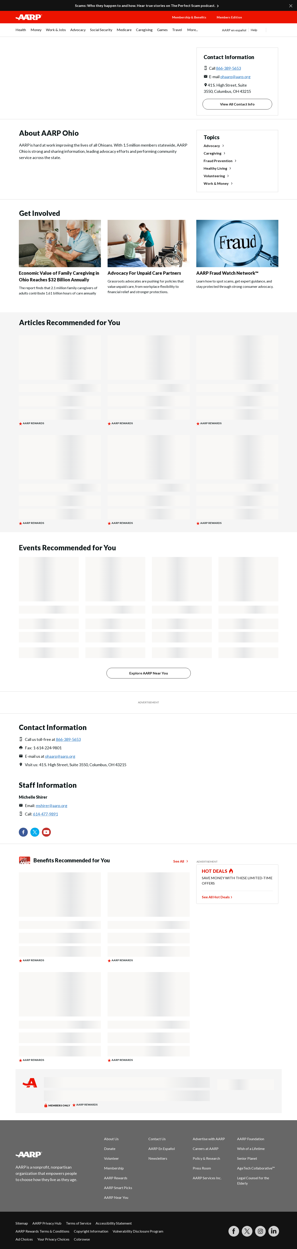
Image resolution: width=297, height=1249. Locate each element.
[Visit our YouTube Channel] (46, 832)
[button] (266, 21)
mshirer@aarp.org (51, 805)
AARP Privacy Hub (46, 1223)
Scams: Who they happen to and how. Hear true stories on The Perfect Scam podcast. (145, 5)
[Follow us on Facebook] (23, 832)
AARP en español (234, 30)
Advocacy (212, 145)
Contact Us (157, 1139)
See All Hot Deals (216, 897)
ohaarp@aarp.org (235, 76)
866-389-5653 (228, 68)
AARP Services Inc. (207, 1178)
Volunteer (111, 1158)
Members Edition (229, 17)
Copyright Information (91, 1231)
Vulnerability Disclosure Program (138, 1231)
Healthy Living (215, 168)
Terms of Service (78, 1223)
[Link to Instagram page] (260, 1231)
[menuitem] (21, 32)
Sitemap (22, 1223)
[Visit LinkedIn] (273, 1231)
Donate (109, 1148)
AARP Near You (116, 1197)
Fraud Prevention (218, 161)
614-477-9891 (45, 813)
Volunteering (214, 176)
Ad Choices (24, 1239)
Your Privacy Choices (53, 1239)
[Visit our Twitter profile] (34, 832)
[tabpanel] (252, 30)
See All (178, 861)
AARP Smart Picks (118, 1187)
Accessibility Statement (114, 1223)
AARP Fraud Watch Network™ (227, 273)
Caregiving (212, 153)
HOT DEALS (215, 871)
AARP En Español (161, 1148)
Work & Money (216, 183)
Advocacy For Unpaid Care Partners (144, 273)
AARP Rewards (115, 1178)
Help (254, 30)
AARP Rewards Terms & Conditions (42, 1231)
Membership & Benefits (189, 17)
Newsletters (157, 1158)
